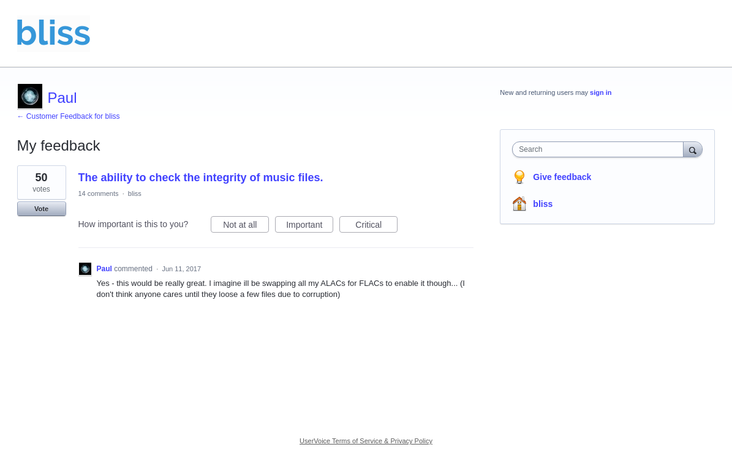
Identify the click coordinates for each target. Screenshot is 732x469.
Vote (41, 208)
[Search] (693, 149)
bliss (134, 193)
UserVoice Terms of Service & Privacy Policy (366, 441)
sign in (600, 92)
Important (309, 226)
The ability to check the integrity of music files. (200, 177)
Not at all (246, 226)
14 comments (98, 193)
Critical (376, 226)
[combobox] (600, 149)
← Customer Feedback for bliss (68, 116)
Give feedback (562, 177)
